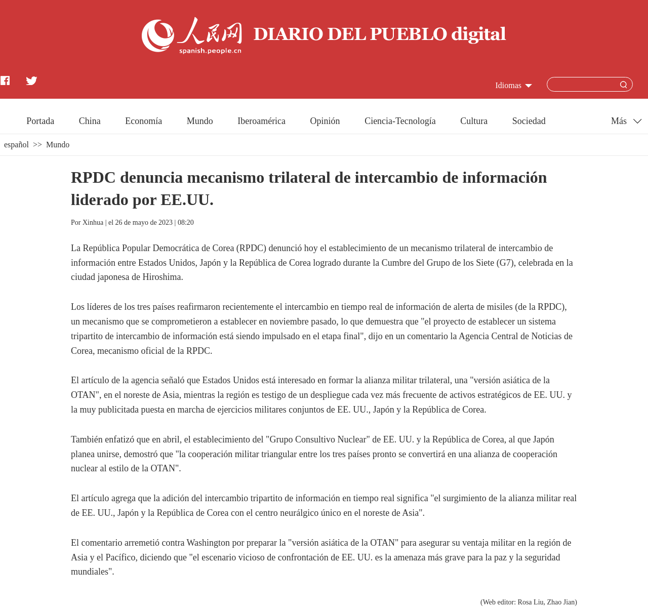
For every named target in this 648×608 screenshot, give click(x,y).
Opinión (325, 121)
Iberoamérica (261, 121)
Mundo (200, 121)
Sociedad (529, 121)
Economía (143, 121)
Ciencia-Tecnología (400, 121)
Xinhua (93, 222)
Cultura (474, 121)
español (16, 144)
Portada (40, 121)
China (90, 121)
